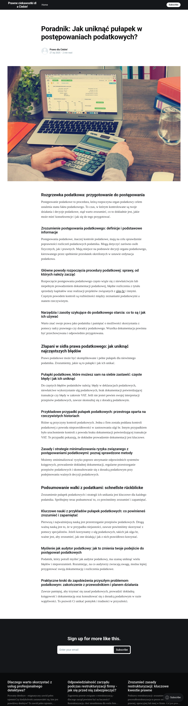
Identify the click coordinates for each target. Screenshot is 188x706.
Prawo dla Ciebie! (58, 49)
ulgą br (120, 291)
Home (45, 4)
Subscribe (173, 4)
